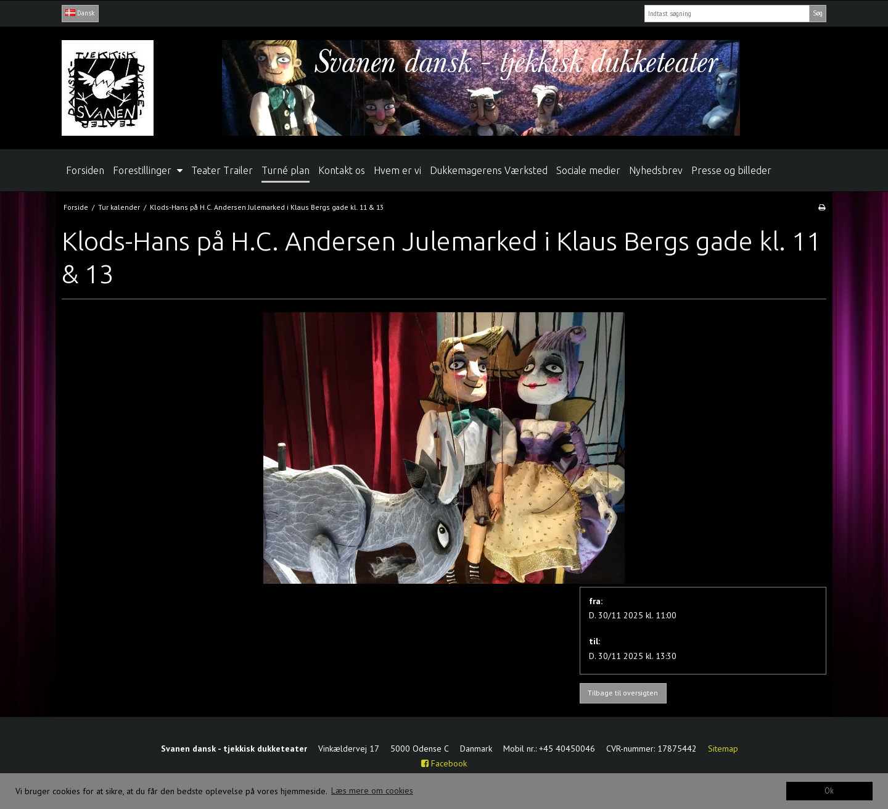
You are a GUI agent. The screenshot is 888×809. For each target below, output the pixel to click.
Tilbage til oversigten (623, 692)
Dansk (79, 13)
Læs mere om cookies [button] (372, 790)
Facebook (444, 763)
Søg (818, 13)
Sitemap (723, 748)
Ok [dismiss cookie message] (829, 790)
